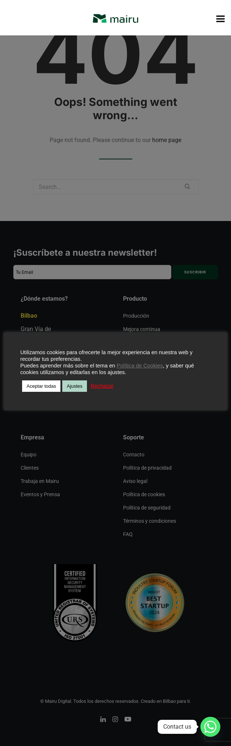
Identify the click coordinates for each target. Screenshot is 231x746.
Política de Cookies (140, 366)
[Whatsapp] (210, 727)
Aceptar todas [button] (41, 386)
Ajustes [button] (75, 386)
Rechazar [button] (102, 386)
